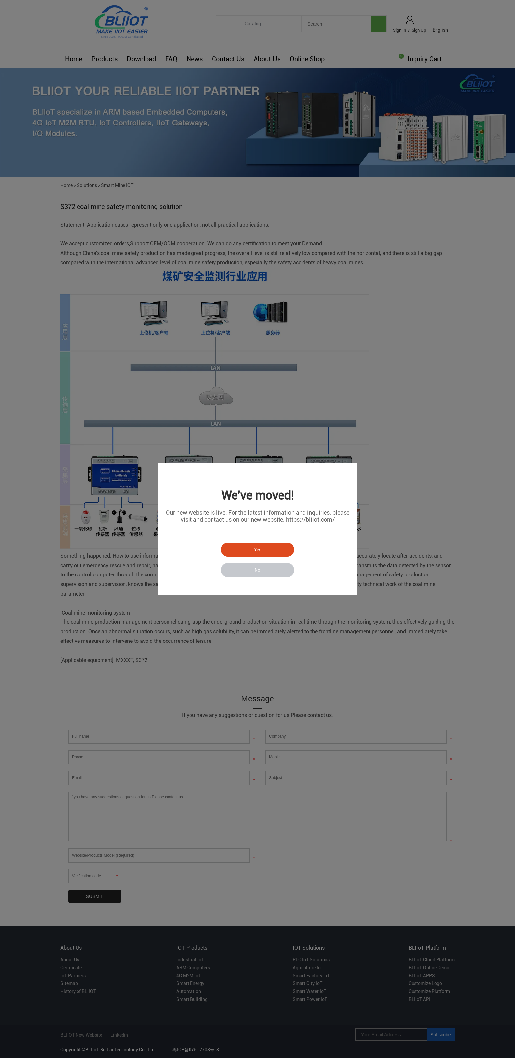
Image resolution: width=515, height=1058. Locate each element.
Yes (257, 549)
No (257, 570)
